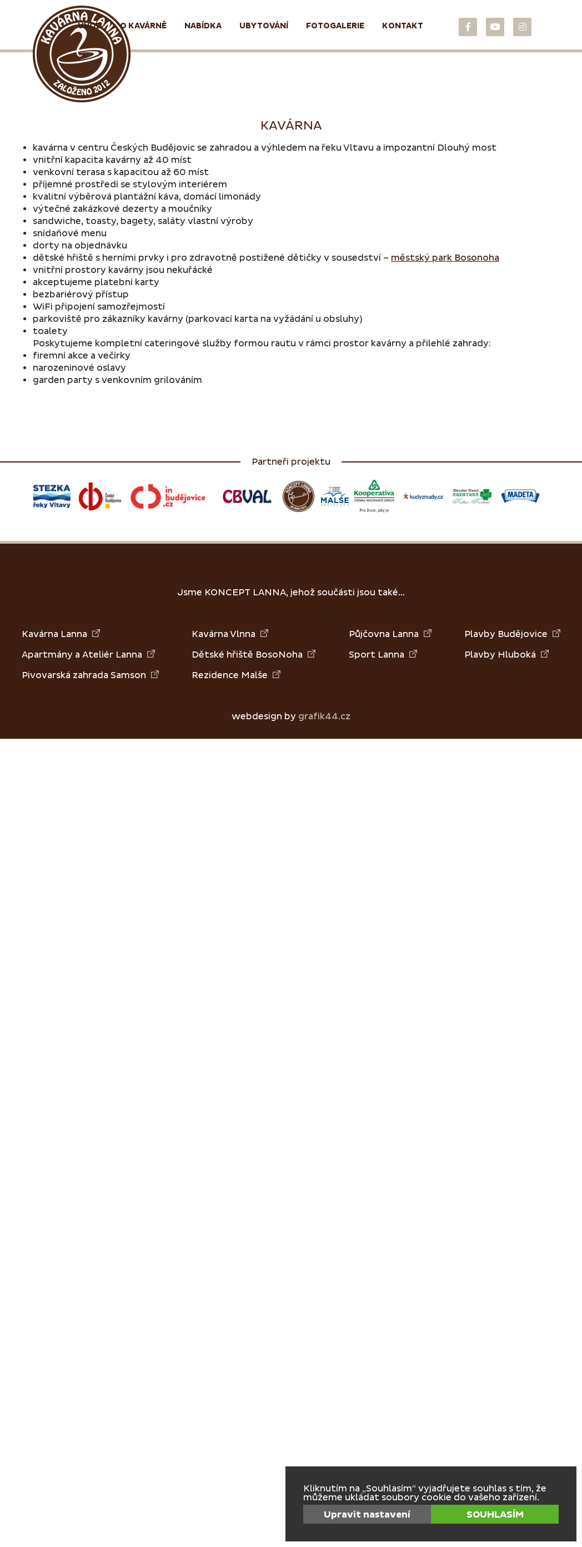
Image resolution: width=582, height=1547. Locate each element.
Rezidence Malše (236, 675)
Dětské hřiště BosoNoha (253, 654)
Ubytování (263, 26)
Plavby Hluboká (506, 654)
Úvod (90, 26)
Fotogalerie (335, 26)
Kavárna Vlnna (230, 634)
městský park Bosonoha (445, 257)
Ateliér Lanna (118, 654)
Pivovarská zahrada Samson (90, 675)
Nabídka (203, 26)
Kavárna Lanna (61, 634)
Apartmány (47, 654)
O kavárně (143, 26)
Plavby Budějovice (512, 634)
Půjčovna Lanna (390, 634)
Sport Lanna (383, 654)
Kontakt (402, 26)
